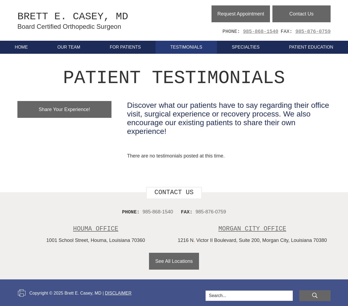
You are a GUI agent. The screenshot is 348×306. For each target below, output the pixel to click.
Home (21, 47)
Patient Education (311, 47)
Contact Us (301, 14)
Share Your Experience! (64, 109)
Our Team (68, 47)
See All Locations (174, 260)
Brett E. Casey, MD (83, 20)
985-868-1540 (260, 31)
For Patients (125, 47)
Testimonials (186, 47)
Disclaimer (118, 292)
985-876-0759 (313, 31)
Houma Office (95, 228)
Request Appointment (240, 14)
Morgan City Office (252, 228)
